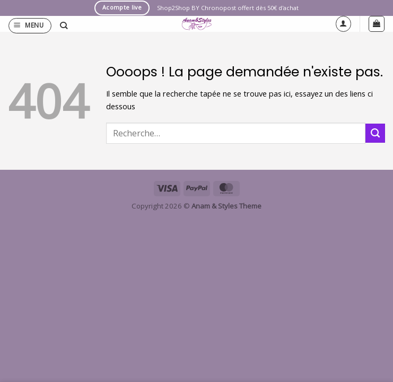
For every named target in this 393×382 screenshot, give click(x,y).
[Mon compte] (343, 23)
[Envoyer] (375, 133)
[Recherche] (63, 26)
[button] (29, 25)
